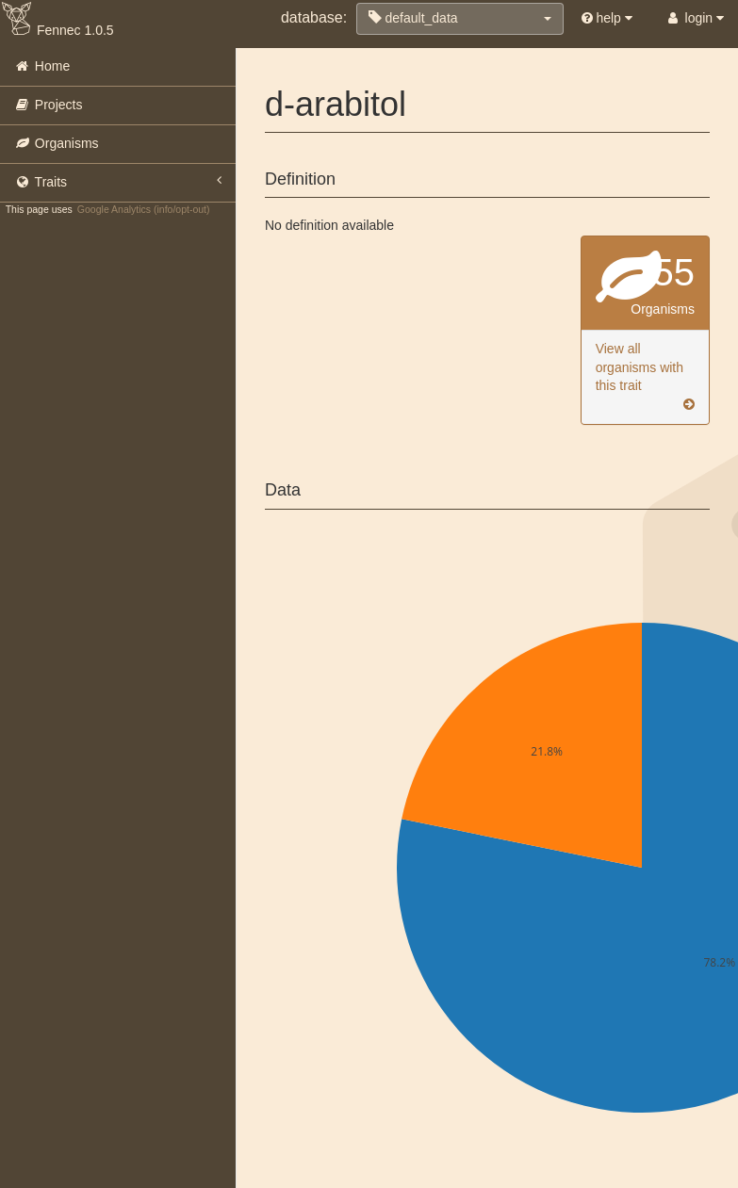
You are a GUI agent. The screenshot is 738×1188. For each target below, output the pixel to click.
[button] (460, 19)
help (607, 17)
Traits (117, 181)
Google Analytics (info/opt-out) (143, 209)
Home (42, 65)
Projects (48, 104)
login (694, 17)
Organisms (56, 143)
